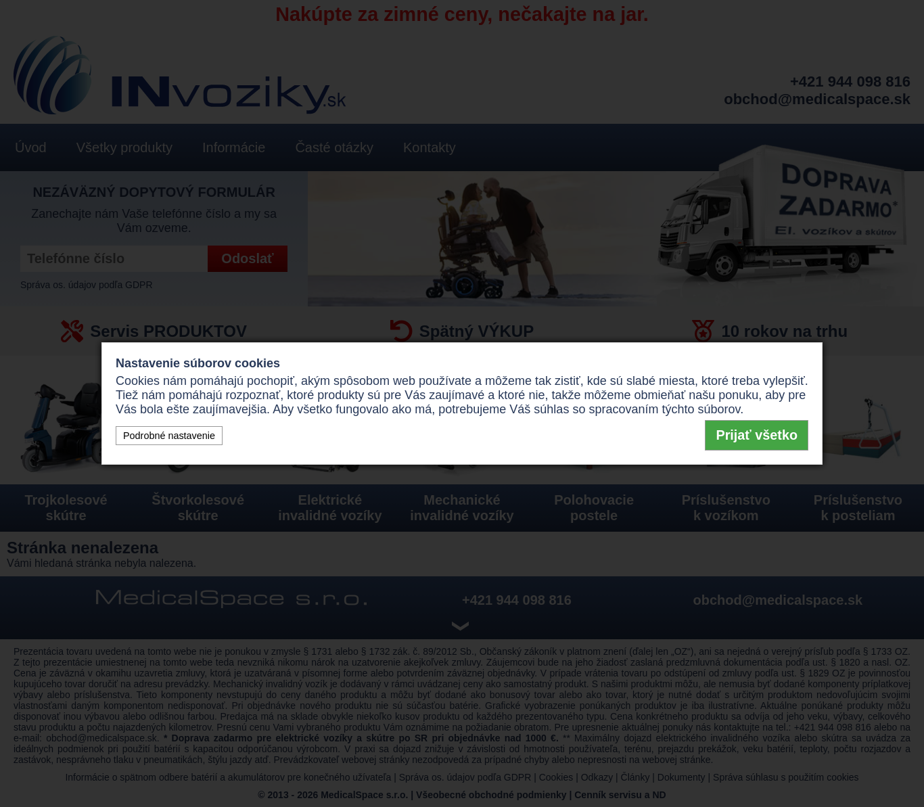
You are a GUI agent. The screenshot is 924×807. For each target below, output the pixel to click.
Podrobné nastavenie (169, 435)
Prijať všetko (757, 435)
